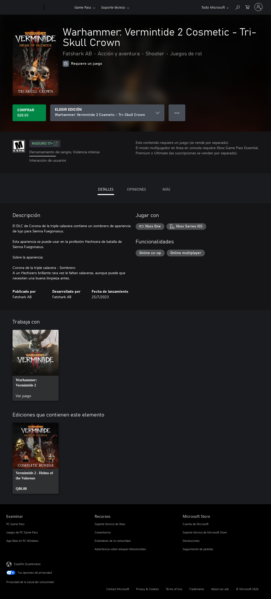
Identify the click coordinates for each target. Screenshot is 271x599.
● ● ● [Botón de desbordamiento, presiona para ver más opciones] (177, 112)
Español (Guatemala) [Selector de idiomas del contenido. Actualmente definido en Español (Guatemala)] (27, 563)
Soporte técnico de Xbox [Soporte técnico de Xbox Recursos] (110, 524)
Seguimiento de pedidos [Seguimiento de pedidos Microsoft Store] (198, 549)
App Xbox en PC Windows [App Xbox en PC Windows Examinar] (22, 540)
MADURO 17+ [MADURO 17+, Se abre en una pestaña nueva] (45, 144)
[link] (36, 365)
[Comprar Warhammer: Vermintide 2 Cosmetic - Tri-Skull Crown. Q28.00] (29, 112)
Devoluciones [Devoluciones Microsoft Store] (191, 540)
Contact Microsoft (117, 589)
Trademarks (196, 589)
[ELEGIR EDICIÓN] (107, 112)
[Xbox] (59, 7)
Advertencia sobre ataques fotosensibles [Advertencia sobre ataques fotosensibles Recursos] (120, 549)
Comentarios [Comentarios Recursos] (103, 532)
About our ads (220, 589)
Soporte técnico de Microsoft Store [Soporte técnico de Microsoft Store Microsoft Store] (205, 532)
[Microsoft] (24, 7)
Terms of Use (174, 589)
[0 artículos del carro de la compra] (247, 7)
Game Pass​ (82, 7)
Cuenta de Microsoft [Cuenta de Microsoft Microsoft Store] (196, 524)
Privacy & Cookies (147, 589)
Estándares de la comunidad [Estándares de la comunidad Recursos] (112, 540)
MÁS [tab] (166, 189)
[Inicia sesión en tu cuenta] (258, 7)
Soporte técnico (113, 7)
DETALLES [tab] (105, 189)
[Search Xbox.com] (237, 7)
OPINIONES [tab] (136, 189)
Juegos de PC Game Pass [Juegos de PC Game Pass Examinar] (22, 532)
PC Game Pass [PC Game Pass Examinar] (15, 524)
